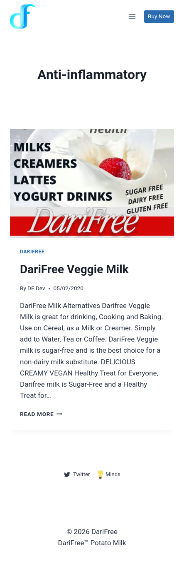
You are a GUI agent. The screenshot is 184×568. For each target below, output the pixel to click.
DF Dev (36, 288)
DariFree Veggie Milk (74, 269)
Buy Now (159, 16)
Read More (41, 414)
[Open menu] (132, 16)
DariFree (32, 252)
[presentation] (92, 183)
